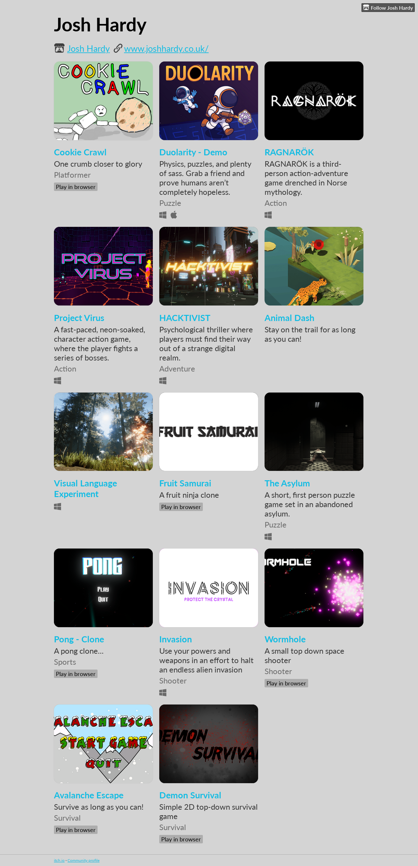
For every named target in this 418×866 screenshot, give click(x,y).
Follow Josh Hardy (388, 7)
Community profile (83, 860)
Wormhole (285, 639)
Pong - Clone (79, 639)
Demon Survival (190, 795)
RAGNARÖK (289, 152)
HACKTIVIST (184, 317)
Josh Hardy (88, 48)
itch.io (59, 860)
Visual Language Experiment (85, 488)
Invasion (175, 639)
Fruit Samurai (185, 483)
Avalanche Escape (88, 795)
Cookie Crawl (80, 152)
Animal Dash (289, 317)
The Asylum (287, 483)
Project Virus (79, 317)
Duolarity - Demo (193, 152)
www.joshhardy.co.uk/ (166, 48)
